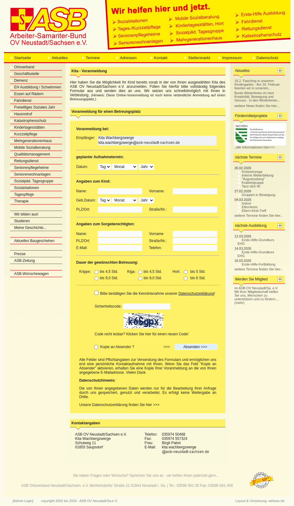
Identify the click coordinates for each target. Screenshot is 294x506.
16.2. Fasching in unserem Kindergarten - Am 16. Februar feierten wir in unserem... (257, 84)
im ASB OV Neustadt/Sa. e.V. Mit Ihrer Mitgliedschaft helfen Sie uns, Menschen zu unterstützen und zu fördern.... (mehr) (257, 295)
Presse (18, 254)
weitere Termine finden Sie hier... (259, 215)
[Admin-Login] (23, 501)
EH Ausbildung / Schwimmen (35, 87)
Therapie (19, 201)
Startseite (20, 57)
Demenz (19, 80)
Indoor (244, 203)
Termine (91, 57)
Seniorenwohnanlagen (30, 174)
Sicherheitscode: (108, 306)
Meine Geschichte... (28, 228)
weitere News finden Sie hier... (257, 106)
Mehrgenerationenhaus (31, 141)
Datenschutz (265, 57)
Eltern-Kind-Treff (252, 210)
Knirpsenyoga (250, 171)
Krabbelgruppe (251, 182)
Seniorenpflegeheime (29, 168)
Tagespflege (22, 194)
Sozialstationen (24, 188)
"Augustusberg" (251, 179)
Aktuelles (58, 57)
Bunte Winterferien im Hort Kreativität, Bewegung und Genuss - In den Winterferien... (257, 96)
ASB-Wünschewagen (29, 274)
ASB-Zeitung (22, 260)
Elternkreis (248, 207)
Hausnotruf (21, 114)
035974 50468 (174, 434)
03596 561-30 (188, 485)
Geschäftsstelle (24, 74)
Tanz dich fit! (249, 186)
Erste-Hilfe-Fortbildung (256, 264)
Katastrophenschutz (28, 121)
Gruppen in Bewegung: (257, 195)
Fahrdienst (21, 100)
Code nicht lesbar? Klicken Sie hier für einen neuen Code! (142, 334)
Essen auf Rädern (27, 94)
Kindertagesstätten (27, 127)
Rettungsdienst (24, 161)
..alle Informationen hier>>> (260, 145)
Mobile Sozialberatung (30, 147)
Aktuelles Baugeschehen (32, 241)
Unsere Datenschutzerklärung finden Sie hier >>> (119, 405)
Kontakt (159, 57)
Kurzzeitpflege (23, 134)
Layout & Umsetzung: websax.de (260, 501)
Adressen (126, 57)
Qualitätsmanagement (30, 154)
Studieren (20, 221)
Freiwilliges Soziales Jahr (32, 107)
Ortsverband (22, 67)
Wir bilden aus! (24, 214)
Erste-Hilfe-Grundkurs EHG (256, 241)
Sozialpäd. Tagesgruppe (32, 181)
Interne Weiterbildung (256, 175)
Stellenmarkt (197, 57)
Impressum (230, 57)
